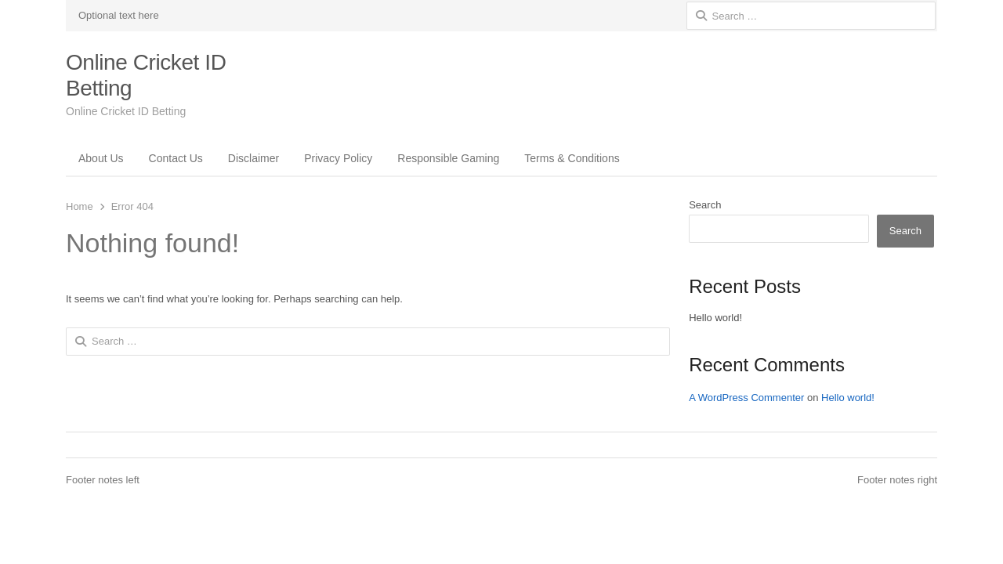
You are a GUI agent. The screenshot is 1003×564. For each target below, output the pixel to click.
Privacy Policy (338, 158)
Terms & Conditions (571, 158)
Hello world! (715, 318)
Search (705, 205)
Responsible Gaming (448, 158)
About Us (101, 158)
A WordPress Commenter (746, 397)
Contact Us (176, 158)
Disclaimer (253, 158)
